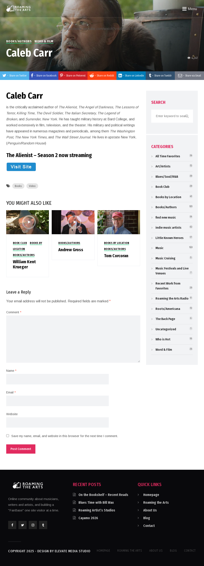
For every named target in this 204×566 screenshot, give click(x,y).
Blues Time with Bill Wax (96, 502)
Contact (149, 526)
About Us (150, 510)
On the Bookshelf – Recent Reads (103, 495)
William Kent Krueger (24, 264)
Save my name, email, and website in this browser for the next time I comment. (64, 436)
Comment (13, 312)
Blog (146, 518)
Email (11, 392)
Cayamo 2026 (88, 518)
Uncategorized (166, 329)
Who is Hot (163, 339)
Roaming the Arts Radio (172, 298)
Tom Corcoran (116, 255)
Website (12, 414)
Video (32, 186)
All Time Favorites (168, 156)
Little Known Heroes (169, 238)
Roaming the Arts (156, 502)
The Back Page (165, 319)
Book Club (20, 243)
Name (11, 370)
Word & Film (44, 41)
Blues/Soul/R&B (167, 177)
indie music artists (168, 227)
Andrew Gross (70, 249)
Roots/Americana (168, 309)
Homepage (151, 495)
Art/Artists (163, 166)
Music (159, 248)
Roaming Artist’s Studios (97, 510)
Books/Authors (19, 41)
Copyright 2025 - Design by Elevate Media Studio (49, 551)
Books (18, 186)
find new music (166, 217)
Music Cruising (165, 258)
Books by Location (116, 243)
